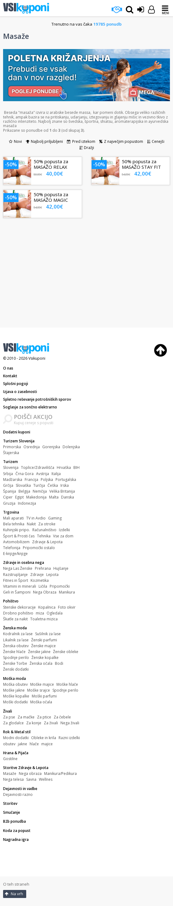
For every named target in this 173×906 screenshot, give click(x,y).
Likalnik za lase (16, 640)
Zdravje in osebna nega (23, 562)
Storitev (10, 803)
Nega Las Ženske (17, 568)
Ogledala (55, 613)
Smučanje (11, 812)
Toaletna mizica (44, 619)
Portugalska (66, 479)
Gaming (55, 518)
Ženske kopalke (45, 657)
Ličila (43, 586)
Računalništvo (44, 529)
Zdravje (37, 574)
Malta (54, 497)
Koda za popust (17, 830)
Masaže (9, 773)
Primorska (12, 446)
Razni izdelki (69, 737)
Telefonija (11, 547)
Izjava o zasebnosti (20, 391)
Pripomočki (60, 586)
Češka (52, 485)
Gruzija (9, 503)
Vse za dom (63, 536)
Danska (67, 497)
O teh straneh (16, 884)
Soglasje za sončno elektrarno (30, 407)
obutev (9, 744)
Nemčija (40, 491)
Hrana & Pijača (15, 752)
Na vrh (14, 893)
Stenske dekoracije (19, 607)
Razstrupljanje (15, 574)
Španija (9, 491)
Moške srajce (38, 690)
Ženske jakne (39, 651)
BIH (76, 467)
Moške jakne (14, 690)
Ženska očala (41, 663)
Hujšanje (60, 568)
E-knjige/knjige (15, 553)
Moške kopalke (16, 696)
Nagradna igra (16, 839)
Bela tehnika (13, 524)
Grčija (8, 485)
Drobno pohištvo (18, 613)
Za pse (9, 717)
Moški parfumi (44, 696)
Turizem (10, 461)
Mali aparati (13, 518)
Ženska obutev (16, 645)
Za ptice (44, 717)
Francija (31, 479)
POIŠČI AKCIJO (33, 416)
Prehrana (43, 568)
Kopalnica (47, 607)
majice (47, 744)
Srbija (8, 473)
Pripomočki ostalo (39, 547)
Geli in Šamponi (17, 592)
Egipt (19, 497)
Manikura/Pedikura (60, 773)
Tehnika (44, 536)
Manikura (67, 592)
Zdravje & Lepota (47, 541)
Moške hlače (67, 684)
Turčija (39, 485)
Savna (31, 779)
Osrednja (31, 446)
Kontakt (10, 376)
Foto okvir (67, 607)
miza (40, 613)
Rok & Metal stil (17, 731)
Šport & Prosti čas (19, 536)
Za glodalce (13, 723)
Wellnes (45, 779)
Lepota (52, 574)
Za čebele (62, 717)
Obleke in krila (43, 737)
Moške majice (42, 684)
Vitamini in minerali (19, 586)
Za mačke (26, 717)
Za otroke (47, 524)
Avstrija (42, 473)
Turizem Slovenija (19, 441)
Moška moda (14, 678)
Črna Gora (24, 473)
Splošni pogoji (15, 383)
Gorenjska (51, 446)
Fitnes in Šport (15, 580)
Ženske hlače (14, 651)
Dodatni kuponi (16, 432)
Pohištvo (11, 601)
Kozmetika (40, 580)
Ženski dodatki (16, 669)
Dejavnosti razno (18, 794)
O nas (8, 368)
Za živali (51, 723)
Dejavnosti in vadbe (20, 788)
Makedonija (36, 497)
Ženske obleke (65, 651)
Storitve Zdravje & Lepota (25, 767)
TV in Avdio (36, 518)
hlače (34, 744)
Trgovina (11, 512)
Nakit (31, 524)
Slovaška (23, 485)
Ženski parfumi (44, 640)
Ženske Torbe (15, 663)
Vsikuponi (36, 358)
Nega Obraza (44, 592)
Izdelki (64, 529)
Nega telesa (13, 779)
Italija (56, 473)
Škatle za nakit (15, 619)
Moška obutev (15, 684)
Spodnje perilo (16, 657)
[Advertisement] (86, 275)
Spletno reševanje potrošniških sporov (37, 399)
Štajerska (11, 452)
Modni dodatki (16, 737)
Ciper (8, 497)
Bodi (59, 663)
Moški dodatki (15, 702)
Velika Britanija (62, 491)
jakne (22, 744)
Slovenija (11, 467)
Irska (64, 485)
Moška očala (41, 702)
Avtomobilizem (16, 541)
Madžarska (12, 479)
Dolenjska (71, 446)
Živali (7, 711)
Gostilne (10, 758)
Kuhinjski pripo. (16, 529)
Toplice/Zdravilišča (37, 467)
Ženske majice (43, 645)
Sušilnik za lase (48, 633)
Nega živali (69, 723)
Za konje (33, 723)
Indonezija (27, 503)
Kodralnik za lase (18, 633)
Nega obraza (30, 773)
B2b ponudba (14, 821)
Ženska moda (15, 628)
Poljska (47, 479)
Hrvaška (64, 467)
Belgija (24, 491)
